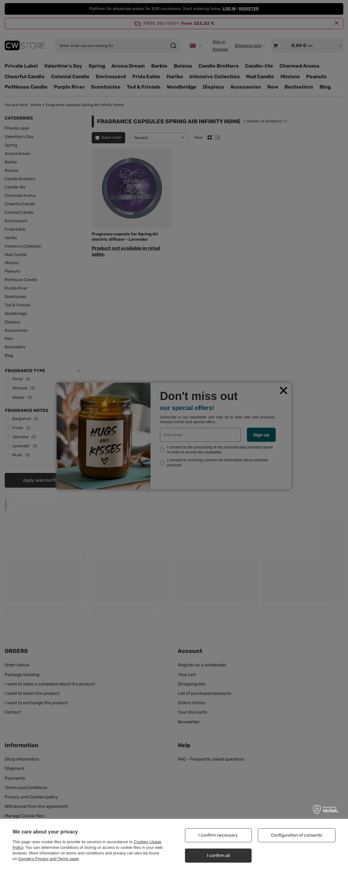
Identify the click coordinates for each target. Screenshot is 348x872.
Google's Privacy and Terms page (48, 858)
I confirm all (218, 855)
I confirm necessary (218, 835)
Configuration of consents (296, 835)
